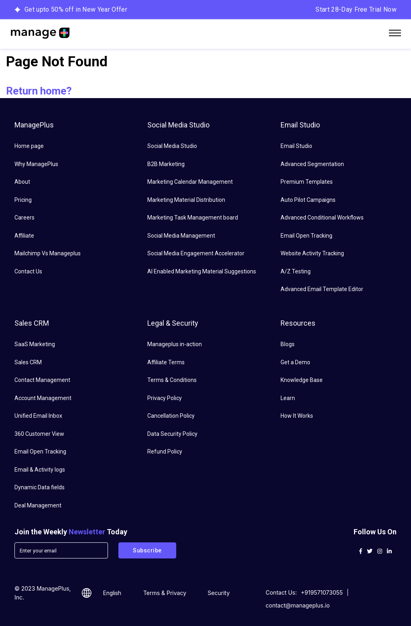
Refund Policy (164, 451)
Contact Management (42, 380)
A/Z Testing (296, 271)
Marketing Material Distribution (186, 200)
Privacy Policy (164, 398)
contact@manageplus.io (298, 605)
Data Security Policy (172, 434)
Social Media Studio (172, 146)
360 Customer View (39, 434)
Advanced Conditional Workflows (322, 217)
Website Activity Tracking (312, 253)
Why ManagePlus (36, 164)
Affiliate (24, 235)
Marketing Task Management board (192, 217)
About (22, 182)
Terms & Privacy (164, 592)
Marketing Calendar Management (190, 182)
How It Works (297, 416)
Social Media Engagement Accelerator (195, 253)
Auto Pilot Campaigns (308, 200)
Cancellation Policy (171, 416)
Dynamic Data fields (39, 487)
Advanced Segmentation (312, 164)
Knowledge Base (302, 380)
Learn (288, 398)
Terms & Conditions (172, 380)
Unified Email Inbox (38, 416)
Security (219, 592)
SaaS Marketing (34, 344)
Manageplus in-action (174, 344)
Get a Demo (295, 362)
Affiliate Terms (166, 362)
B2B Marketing (166, 164)
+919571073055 (322, 592)
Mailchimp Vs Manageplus (47, 253)
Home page (29, 146)
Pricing (23, 200)
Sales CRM (28, 362)
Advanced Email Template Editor (322, 289)
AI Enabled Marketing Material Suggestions (201, 271)
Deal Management (37, 505)
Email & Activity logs (39, 469)
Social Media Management (181, 235)
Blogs (288, 344)
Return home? (39, 91)
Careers (24, 217)
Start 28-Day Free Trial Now (356, 9)
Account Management (42, 398)
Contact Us (28, 271)
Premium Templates (307, 182)
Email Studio (296, 146)
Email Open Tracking (306, 235)
